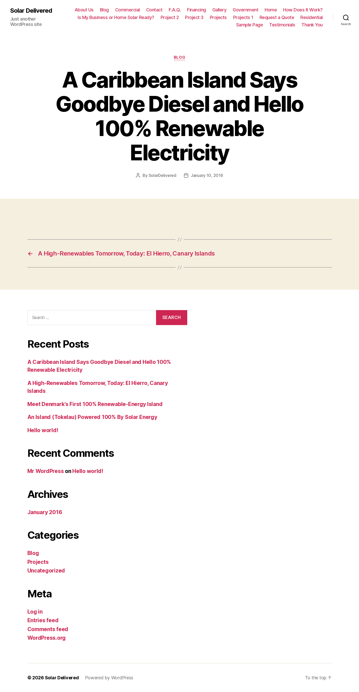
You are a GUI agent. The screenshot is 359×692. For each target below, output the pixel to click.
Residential (311, 17)
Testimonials (282, 24)
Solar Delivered (31, 11)
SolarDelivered (162, 175)
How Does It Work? (303, 9)
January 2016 (44, 512)
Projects (218, 17)
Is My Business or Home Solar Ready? (116, 17)
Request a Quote (277, 17)
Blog (104, 9)
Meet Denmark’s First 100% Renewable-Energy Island (95, 404)
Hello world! (42, 430)
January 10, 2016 (207, 175)
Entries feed (43, 620)
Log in (35, 612)
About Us (84, 9)
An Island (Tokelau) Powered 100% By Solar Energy (92, 417)
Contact (154, 9)
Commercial (127, 9)
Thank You (312, 24)
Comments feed (48, 629)
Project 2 (170, 17)
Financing (196, 9)
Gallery (219, 9)
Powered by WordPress (109, 677)
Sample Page (249, 24)
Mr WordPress (45, 471)
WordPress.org (46, 638)
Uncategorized (46, 570)
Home (271, 9)
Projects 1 (243, 17)
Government (245, 9)
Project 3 (194, 17)
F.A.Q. (175, 9)
